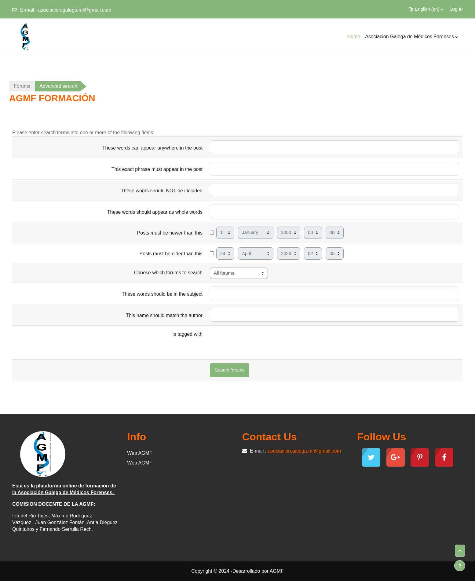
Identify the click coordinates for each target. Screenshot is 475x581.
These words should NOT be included (162, 190)
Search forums (230, 369)
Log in (456, 9)
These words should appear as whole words (155, 212)
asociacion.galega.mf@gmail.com (74, 10)
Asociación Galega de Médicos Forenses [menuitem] (409, 36)
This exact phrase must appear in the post (157, 169)
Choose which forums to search (168, 272)
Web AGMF (139, 453)
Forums (22, 86)
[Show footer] (459, 565)
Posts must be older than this (171, 253)
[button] (426, 9)
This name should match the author (164, 315)
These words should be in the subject (162, 294)
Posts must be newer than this (170, 232)
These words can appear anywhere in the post (152, 147)
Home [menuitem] (353, 36)
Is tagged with (187, 334)
